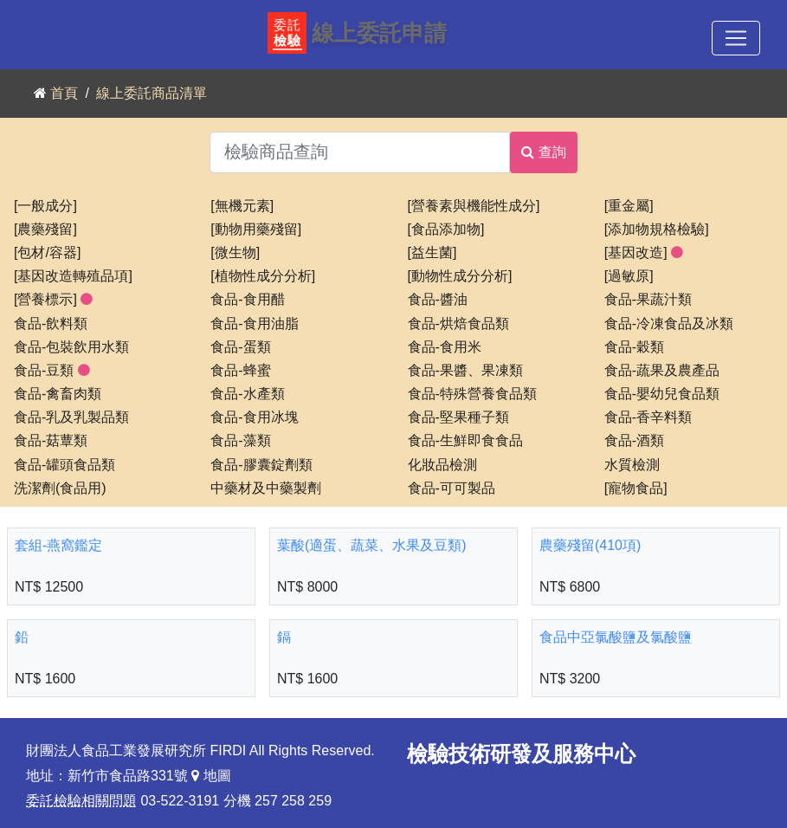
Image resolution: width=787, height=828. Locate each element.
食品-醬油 (438, 300)
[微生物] (235, 253)
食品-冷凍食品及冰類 (668, 324)
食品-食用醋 (247, 300)
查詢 (543, 152)
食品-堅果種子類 (458, 417)
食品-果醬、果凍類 (465, 371)
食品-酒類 (634, 441)
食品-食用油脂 (254, 324)
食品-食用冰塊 (254, 417)
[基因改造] (643, 253)
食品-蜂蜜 (240, 371)
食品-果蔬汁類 (648, 300)
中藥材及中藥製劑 (265, 488)
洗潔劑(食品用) (60, 488)
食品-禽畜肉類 (57, 394)
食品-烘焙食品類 (458, 324)
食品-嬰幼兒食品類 (661, 394)
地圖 (210, 776)
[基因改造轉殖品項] (73, 276)
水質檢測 (632, 465)
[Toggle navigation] (736, 38)
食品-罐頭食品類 (64, 465)
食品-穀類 (634, 347)
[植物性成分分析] (262, 276)
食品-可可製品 (451, 488)
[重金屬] (629, 206)
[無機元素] (242, 206)
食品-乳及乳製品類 (71, 417)
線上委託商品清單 (151, 93)
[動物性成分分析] (460, 276)
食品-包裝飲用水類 (71, 347)
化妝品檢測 (442, 465)
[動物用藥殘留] (255, 229)
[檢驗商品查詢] (360, 152)
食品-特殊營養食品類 (472, 394)
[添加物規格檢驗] (656, 229)
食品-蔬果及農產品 (661, 371)
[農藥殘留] (45, 229)
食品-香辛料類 (648, 417)
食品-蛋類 (240, 347)
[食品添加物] (446, 229)
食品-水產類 (247, 394)
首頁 (64, 93)
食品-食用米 (444, 347)
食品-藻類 (240, 441)
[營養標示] (53, 300)
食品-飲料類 (50, 324)
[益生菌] (432, 253)
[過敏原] (629, 276)
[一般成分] (45, 206)
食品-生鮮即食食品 (465, 441)
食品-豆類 (52, 371)
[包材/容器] (47, 253)
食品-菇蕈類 (50, 441)
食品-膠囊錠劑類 (261, 465)
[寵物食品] (636, 488)
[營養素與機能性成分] (474, 206)
